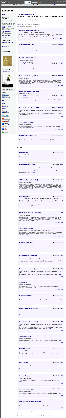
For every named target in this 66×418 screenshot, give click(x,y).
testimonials (23, 26)
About (37, 4)
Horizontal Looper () (26, 242)
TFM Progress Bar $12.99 (26, 122)
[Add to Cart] (60, 44)
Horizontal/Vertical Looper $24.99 (28, 76)
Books (30, 4)
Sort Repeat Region (7, 31)
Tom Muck (5, 2)
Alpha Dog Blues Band (61, 1)
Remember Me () (25, 348)
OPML (3, 103)
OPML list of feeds (6, 108)
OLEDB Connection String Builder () (30, 212)
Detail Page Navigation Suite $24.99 (29, 91)
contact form (52, 415)
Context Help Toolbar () (27, 164)
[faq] (62, 38)
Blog (21, 4)
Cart (34, 4)
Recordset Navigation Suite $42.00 (29, 30)
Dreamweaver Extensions (13, 4)
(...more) (45, 36)
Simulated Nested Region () (28, 255)
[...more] (61, 152)
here (29, 413)
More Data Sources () (26, 389)
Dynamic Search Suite (7, 35)
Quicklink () (23, 152)
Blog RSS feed (5, 106)
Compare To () (24, 376)
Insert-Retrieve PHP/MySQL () (28, 308)
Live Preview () (24, 196)
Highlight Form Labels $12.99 (27, 135)
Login (3, 14)
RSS (3, 100)
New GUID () (23, 362)
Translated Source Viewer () (28, 269)
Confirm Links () (25, 336)
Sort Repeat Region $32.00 (26, 44)
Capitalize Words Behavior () (28, 321)
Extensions (58, 8)
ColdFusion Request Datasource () (30, 401)
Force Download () (25, 295)
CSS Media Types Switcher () (28, 180)
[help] (59, 38)
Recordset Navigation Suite (7, 21)
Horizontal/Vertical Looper (6, 27)
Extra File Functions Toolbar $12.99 (29, 107)
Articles (25, 4)
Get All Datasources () (26, 228)
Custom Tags (5, 46)
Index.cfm (64, 8)
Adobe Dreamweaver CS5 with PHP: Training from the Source (7, 72)
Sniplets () (23, 282)
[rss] (54, 38)
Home (4, 4)
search (53, 4)
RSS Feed (4, 111)
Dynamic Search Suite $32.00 (27, 57)
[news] (56, 38)
